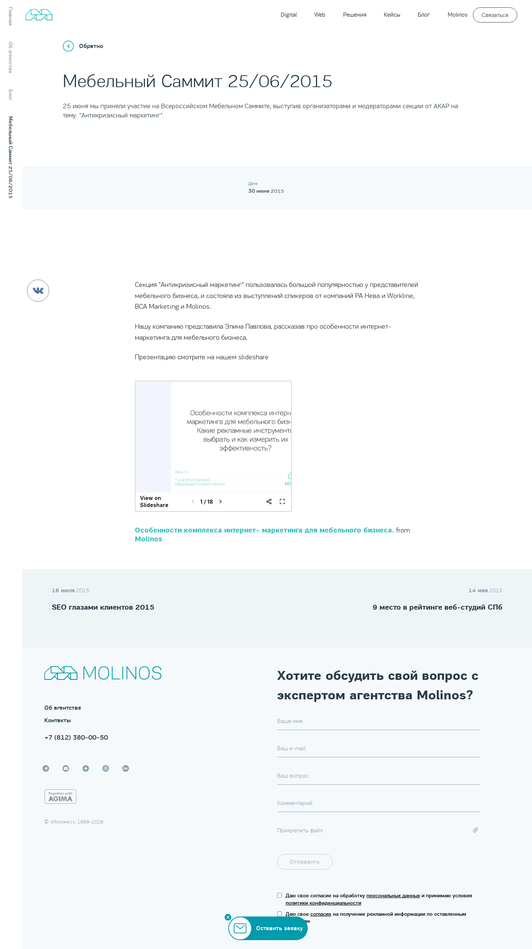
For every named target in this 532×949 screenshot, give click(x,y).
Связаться (495, 14)
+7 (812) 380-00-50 (76, 737)
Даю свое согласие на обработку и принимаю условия (379, 899)
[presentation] (424, 861)
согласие (320, 914)
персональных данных (393, 896)
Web (319, 14)
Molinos (457, 14)
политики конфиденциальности (323, 903)
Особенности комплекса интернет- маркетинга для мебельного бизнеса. (264, 530)
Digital (289, 14)
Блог (424, 14)
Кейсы (392, 14)
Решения (354, 14)
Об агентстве (62, 708)
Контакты (57, 720)
